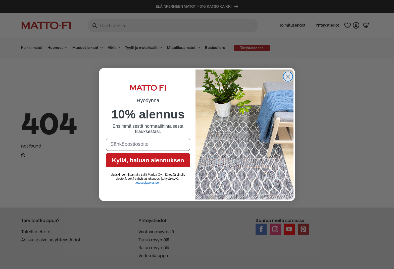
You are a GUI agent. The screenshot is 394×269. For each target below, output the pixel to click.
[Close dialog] (288, 76)
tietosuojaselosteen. (148, 182)
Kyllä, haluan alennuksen (148, 160)
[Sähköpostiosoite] (148, 144)
